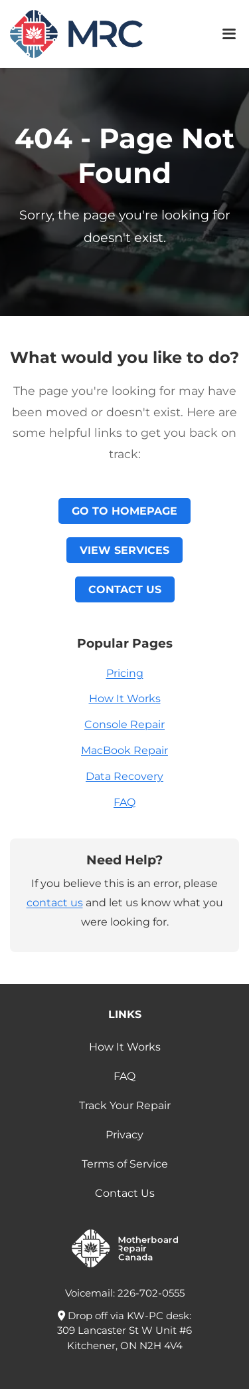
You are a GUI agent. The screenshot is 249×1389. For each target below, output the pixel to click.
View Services (124, 550)
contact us (55, 902)
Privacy (124, 1134)
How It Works (125, 698)
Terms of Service (125, 1164)
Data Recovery (124, 776)
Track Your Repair (125, 1105)
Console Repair (124, 724)
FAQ (124, 802)
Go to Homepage (124, 511)
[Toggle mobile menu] (229, 34)
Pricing (124, 673)
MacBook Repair (124, 750)
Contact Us (124, 589)
